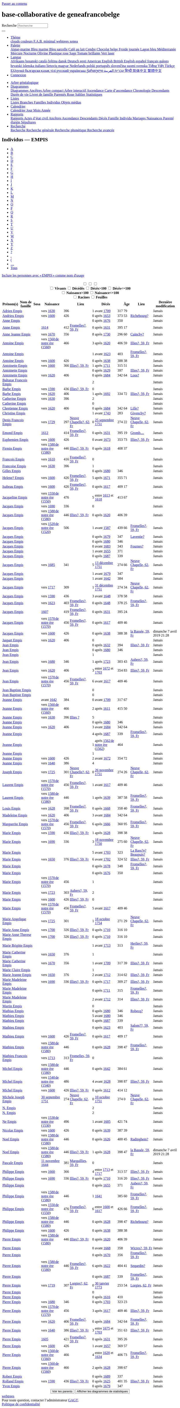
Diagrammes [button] (20, 86)
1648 (106, 596)
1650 (51, 859)
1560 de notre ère (50, 341)
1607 (44, 612)
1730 (106, 334)
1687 (106, 556)
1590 (51, 389)
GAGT (73, 1400)
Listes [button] (15, 98)
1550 (45, 501)
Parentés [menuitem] (60, 94)
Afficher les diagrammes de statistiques (102, 1391)
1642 (106, 578)
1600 (51, 316)
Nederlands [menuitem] (78, 66)
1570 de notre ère (50, 620)
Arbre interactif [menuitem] (75, 90)
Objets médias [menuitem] (71, 102)
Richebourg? (139, 316)
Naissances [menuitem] (155, 118)
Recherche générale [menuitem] (40, 130)
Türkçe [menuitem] (170, 66)
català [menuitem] (43, 61)
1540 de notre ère (50, 1079)
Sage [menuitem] (73, 53)
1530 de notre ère (50, 1119)
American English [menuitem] (100, 61)
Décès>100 (96, 288)
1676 (106, 320)
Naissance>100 (75, 293)
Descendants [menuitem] (160, 90)
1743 (106, 413)
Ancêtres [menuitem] (36, 90)
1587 (106, 528)
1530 (45, 1125)
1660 (51, 365)
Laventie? (137, 536)
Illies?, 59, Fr (139, 343)
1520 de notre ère (50, 526)
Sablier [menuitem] (80, 94)
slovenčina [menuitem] (119, 66)
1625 (106, 1381)
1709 (106, 311)
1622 (106, 1266)
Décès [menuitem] (103, 118)
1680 (106, 471)
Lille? (134, 408)
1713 (106, 945)
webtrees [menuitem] (63, 41)
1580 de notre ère (50, 446)
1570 (45, 626)
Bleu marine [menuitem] (40, 49)
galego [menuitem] (164, 61)
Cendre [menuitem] (90, 49)
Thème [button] (15, 37)
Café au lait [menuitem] (77, 49)
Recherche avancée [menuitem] (100, 130)
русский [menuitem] (63, 71)
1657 (106, 1346)
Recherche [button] (18, 126)
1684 (106, 375)
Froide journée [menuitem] (129, 49)
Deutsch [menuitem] (73, 61)
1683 (106, 546)
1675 (106, 1328)
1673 (106, 439)
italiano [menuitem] (40, 66)
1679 (106, 536)
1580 (45, 452)
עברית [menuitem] (119, 71)
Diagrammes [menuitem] (20, 90)
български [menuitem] (33, 71)
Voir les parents (62, 1391)
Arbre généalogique (25, 82)
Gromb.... (137, 433)
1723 (106, 661)
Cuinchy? (137, 334)
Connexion (18, 75)
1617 (106, 486)
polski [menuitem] (91, 66)
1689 (106, 1376)
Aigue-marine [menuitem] (21, 49)
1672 (106, 668)
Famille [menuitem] (114, 118)
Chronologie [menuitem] (142, 90)
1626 (106, 1139)
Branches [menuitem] (27, 102)
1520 (45, 532)
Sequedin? (137, 1266)
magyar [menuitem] (64, 66)
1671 (106, 478)
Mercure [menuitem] (17, 53)
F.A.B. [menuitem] (38, 41)
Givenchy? (138, 413)
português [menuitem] (103, 66)
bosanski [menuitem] (32, 61)
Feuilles (99, 297)
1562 (99, 749)
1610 (51, 459)
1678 (106, 866)
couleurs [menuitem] (27, 41)
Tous (14, 268)
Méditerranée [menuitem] (166, 49)
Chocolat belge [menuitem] (108, 49)
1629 (106, 370)
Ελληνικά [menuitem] (18, 71)
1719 (51, 1285)
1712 (106, 975)
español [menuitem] (141, 61)
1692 (106, 394)
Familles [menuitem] (40, 102)
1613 (106, 495)
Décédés (76, 288)
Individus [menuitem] (54, 102)
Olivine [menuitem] (43, 53)
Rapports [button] (17, 114)
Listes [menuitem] (15, 102)
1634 (98, 1357)
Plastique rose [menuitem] (59, 53)
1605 (106, 1121)
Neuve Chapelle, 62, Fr (139, 422)
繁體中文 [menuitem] (155, 71)
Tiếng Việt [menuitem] (156, 66)
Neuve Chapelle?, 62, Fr (80, 422)
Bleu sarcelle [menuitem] (59, 49)
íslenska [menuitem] (29, 66)
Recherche (9, 25)
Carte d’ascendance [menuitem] (119, 90)
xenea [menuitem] (74, 41)
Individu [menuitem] (126, 118)
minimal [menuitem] (50, 41)
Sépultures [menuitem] (28, 122)
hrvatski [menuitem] (17, 66)
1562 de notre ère (104, 743)
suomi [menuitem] (131, 66)
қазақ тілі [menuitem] (48, 71)
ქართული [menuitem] (95, 71)
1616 (106, 1297)
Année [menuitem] (45, 110)
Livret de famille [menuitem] (42, 94)
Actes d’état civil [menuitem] (36, 118)
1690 (51, 506)
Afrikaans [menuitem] (18, 61)
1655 (106, 551)
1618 (106, 448)
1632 (106, 645)
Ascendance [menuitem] (96, 90)
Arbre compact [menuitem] (53, 90)
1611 (106, 708)
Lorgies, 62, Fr (140, 1285)
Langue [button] (16, 57)
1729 (51, 422)
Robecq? (136, 1011)
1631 (106, 327)
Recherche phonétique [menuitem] (71, 130)
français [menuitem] (153, 61)
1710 (106, 930)
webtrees (8, 1396)
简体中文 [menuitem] (140, 71)
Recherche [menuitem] (18, 130)
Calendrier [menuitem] (18, 110)
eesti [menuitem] (83, 61)
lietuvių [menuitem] (52, 66)
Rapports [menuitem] (17, 118)
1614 (44, 327)
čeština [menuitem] (53, 61)
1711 (106, 365)
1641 (98, 1196)
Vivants (58, 288)
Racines (82, 297)
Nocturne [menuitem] (30, 53)
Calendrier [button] (18, 106)
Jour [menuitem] (29, 110)
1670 (51, 334)
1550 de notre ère (50, 495)
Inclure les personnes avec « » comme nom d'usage (43, 275)
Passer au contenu (14, 4)
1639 (106, 797)
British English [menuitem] (124, 61)
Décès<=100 (119, 288)
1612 (44, 433)
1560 (45, 347)
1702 (106, 859)
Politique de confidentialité (21, 1404)
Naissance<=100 (104, 293)
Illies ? (74, 717)
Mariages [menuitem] (140, 118)
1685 (51, 565)
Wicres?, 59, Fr (141, 1248)
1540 (45, 1085)
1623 (106, 354)
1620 (106, 343)
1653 (106, 316)
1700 (51, 930)
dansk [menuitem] (62, 61)
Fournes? (136, 546)
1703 (98, 672)
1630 (51, 311)
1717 (51, 587)
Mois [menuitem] (37, 110)
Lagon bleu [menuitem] (148, 49)
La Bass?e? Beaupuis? (138, 852)
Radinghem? (139, 1139)
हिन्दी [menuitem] (129, 71)
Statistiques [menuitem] (94, 94)
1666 (106, 824)
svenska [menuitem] (142, 66)
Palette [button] (15, 45)
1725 (51, 772)
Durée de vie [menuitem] (20, 94)
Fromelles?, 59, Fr (78, 327)
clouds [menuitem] (16, 41)
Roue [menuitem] (71, 94)
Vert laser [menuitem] (108, 53)
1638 (106, 361)
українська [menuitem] (78, 71)
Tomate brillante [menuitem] (89, 53)
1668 (106, 808)
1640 (51, 763)
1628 (51, 808)
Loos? (134, 375)
